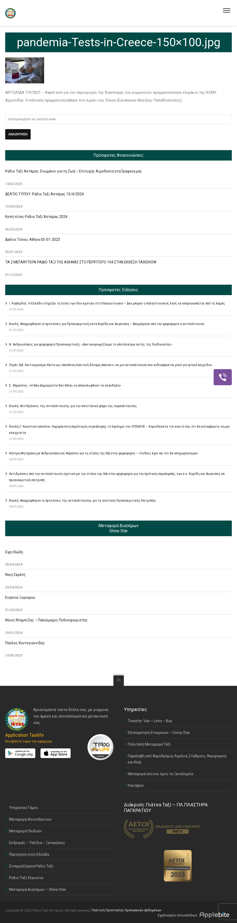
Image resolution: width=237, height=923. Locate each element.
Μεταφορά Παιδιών (25, 831)
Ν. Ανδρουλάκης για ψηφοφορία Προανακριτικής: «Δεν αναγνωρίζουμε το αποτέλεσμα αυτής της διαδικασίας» (90, 344)
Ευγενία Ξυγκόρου (20, 597)
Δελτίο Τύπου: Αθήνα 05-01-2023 (32, 239)
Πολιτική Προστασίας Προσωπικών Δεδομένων (126, 910)
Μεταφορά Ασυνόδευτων (30, 819)
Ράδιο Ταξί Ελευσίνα (26, 878)
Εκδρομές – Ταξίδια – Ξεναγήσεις (37, 843)
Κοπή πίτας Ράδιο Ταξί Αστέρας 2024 (36, 217)
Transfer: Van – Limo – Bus (150, 721)
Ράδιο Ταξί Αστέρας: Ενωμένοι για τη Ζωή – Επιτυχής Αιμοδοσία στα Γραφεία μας (73, 171)
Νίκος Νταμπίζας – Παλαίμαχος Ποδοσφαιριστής (46, 620)
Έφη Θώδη (14, 552)
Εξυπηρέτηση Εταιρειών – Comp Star (159, 733)
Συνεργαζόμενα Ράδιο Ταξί (31, 866)
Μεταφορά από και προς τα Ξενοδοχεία (160, 774)
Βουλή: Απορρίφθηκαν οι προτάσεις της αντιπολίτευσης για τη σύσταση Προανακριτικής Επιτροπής (82, 500)
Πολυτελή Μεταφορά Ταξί (149, 744)
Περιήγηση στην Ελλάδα (29, 854)
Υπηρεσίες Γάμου (23, 808)
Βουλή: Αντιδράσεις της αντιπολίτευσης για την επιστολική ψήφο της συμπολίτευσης (73, 406)
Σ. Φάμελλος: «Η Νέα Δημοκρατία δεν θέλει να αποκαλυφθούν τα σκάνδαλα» (65, 385)
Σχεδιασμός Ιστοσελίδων (177, 915)
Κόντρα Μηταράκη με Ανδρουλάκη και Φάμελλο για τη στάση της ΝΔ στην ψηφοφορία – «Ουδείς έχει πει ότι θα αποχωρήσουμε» (103, 453)
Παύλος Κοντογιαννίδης (25, 643)
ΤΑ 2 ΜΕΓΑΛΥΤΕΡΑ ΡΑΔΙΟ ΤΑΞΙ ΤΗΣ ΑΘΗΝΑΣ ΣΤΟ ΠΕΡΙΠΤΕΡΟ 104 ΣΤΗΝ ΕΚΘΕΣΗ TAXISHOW (80, 262)
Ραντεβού (136, 785)
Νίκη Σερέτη (15, 575)
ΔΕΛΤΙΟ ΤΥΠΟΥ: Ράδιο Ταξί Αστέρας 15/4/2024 (44, 194)
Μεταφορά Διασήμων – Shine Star (37, 889)
